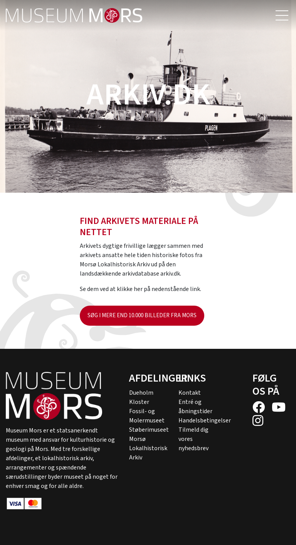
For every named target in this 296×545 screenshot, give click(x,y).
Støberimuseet (149, 430)
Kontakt (189, 393)
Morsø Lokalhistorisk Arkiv (148, 448)
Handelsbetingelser (204, 420)
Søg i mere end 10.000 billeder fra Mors (142, 315)
